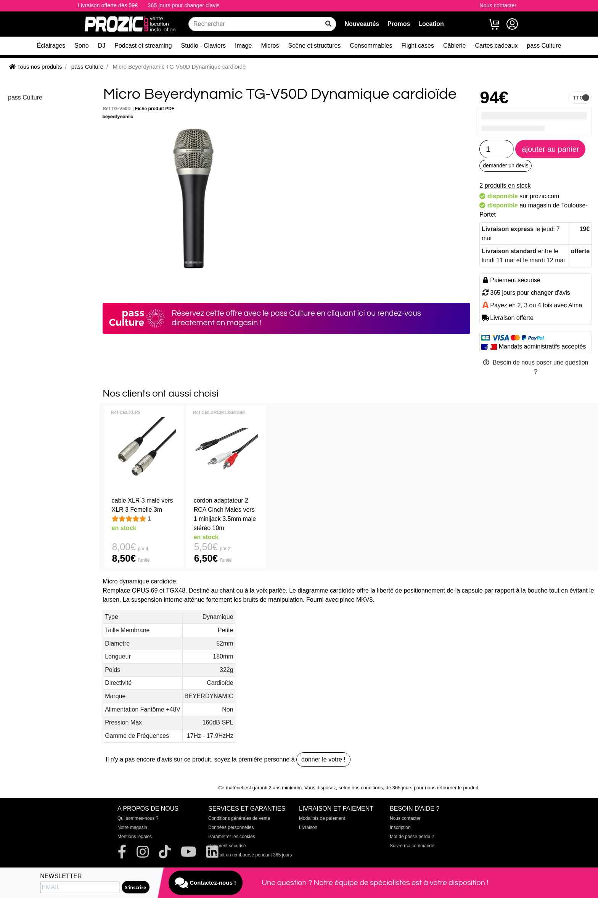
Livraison (308, 827)
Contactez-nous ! (205, 882)
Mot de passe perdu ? (412, 836)
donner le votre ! (323, 759)
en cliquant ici (341, 313)
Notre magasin (132, 827)
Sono (81, 45)
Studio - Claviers (203, 45)
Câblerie (454, 45)
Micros (270, 45)
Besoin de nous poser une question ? (535, 367)
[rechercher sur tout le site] (328, 24)
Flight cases (418, 45)
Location (431, 24)
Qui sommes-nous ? (137, 818)
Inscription (400, 827)
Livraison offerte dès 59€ (108, 5)
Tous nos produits (35, 66)
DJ (102, 45)
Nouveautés (361, 24)
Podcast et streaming (143, 45)
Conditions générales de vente (239, 818)
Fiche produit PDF (154, 108)
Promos (398, 24)
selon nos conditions (361, 787)
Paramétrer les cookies (231, 836)
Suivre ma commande (412, 845)
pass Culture (544, 45)
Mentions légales (134, 836)
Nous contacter (497, 5)
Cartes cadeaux (496, 45)
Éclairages (51, 45)
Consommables (371, 45)
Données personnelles (231, 827)
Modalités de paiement (322, 818)
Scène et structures (314, 45)
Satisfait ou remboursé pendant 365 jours (250, 855)
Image (243, 45)
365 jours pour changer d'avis (183, 5)
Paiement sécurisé (227, 845)
